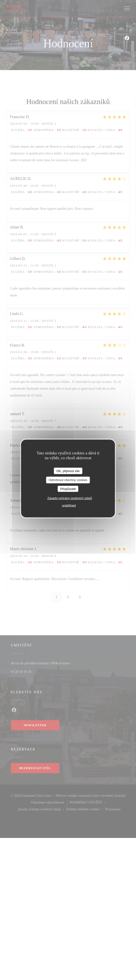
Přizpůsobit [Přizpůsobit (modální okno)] (68, 489)
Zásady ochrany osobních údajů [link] (69, 498)
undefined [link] (69, 505)
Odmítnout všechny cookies (68, 480)
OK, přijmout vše (68, 471)
